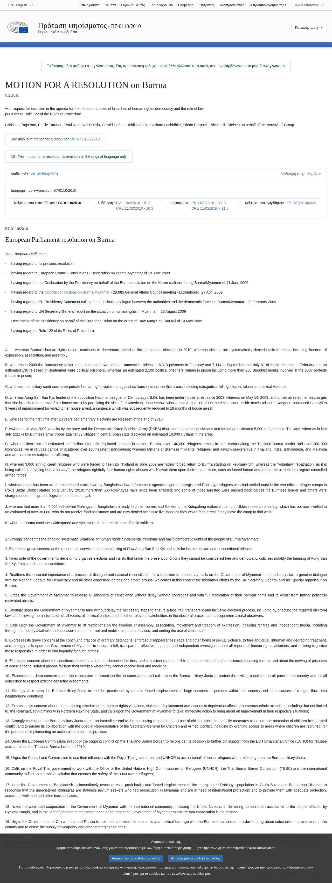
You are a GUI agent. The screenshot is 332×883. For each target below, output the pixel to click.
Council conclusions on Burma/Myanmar (77, 292)
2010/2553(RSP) (44, 174)
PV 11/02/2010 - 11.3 (208, 203)
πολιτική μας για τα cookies (140, 873)
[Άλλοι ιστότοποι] (309, 5)
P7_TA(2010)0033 (301, 203)
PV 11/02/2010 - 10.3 (133, 203)
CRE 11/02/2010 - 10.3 (134, 208)
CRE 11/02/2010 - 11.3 (210, 208)
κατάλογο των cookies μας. (192, 873)
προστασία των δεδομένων (285, 867)
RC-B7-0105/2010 (85, 139)
